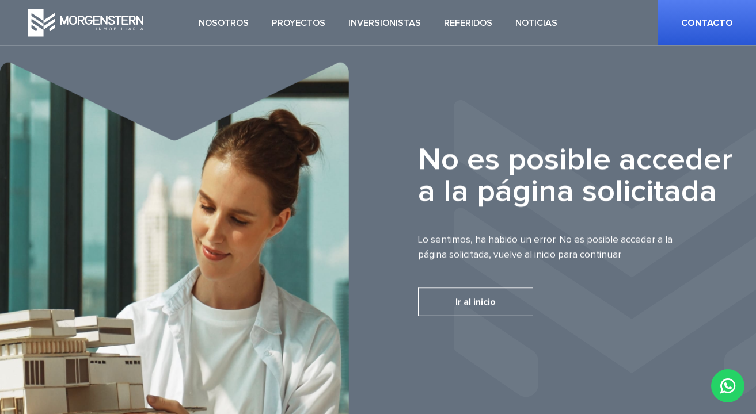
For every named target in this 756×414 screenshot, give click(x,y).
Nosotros (224, 23)
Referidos (468, 23)
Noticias (536, 23)
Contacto (707, 23)
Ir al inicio (475, 301)
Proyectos (298, 23)
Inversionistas (384, 23)
